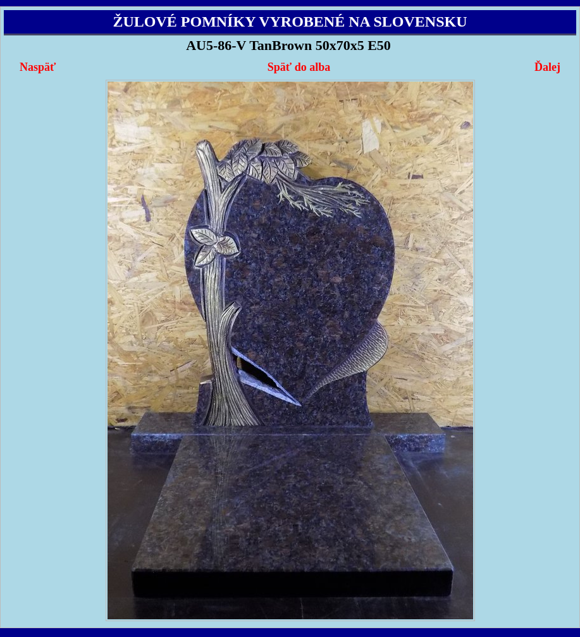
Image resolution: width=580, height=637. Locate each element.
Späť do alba (299, 67)
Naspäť (38, 67)
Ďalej (547, 67)
